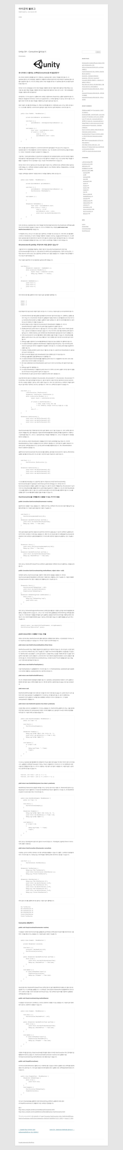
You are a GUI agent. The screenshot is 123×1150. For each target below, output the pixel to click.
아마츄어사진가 (86, 164)
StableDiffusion (87, 196)
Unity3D (36, 1116)
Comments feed (86, 228)
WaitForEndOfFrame (67, 1116)
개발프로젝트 (86, 203)
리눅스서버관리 (87, 209)
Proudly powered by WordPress (26, 1142)
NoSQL (85, 188)
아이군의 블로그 (27, 8)
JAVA (84, 179)
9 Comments (22, 56)
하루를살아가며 (86, 168)
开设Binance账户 (86, 110)
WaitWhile (52, 1118)
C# (32, 1116)
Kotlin (84, 183)
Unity (60, 1116)
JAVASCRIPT (86, 181)
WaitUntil (46, 1118)
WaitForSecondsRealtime (36, 1118)
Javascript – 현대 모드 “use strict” (90, 78)
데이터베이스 (86, 207)
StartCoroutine (54, 1116)
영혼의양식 (85, 166)
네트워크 (85, 205)
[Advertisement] (61, 34)
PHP (84, 192)
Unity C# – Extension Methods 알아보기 (62, 1129)
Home (20, 17)
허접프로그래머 (86, 170)
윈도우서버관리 (87, 211)
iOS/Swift (85, 177)
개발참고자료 (86, 200)
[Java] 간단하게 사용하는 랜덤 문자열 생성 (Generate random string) (93, 136)
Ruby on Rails (86, 194)
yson (83, 119)
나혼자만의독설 (86, 162)
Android (85, 172)
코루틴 (61, 1118)
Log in (83, 224)
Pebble (85, 190)
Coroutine (47, 1116)
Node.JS (85, 185)
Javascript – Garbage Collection (90, 76)
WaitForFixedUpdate (24, 1118)
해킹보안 (85, 213)
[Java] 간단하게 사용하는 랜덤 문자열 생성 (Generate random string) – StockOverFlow (93, 132)
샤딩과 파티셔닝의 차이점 (96, 123)
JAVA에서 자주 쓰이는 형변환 (96, 117)
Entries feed (85, 226)
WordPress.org (86, 231)
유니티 (57, 1118)
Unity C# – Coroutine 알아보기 (95, 119)
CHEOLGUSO (85, 125)
